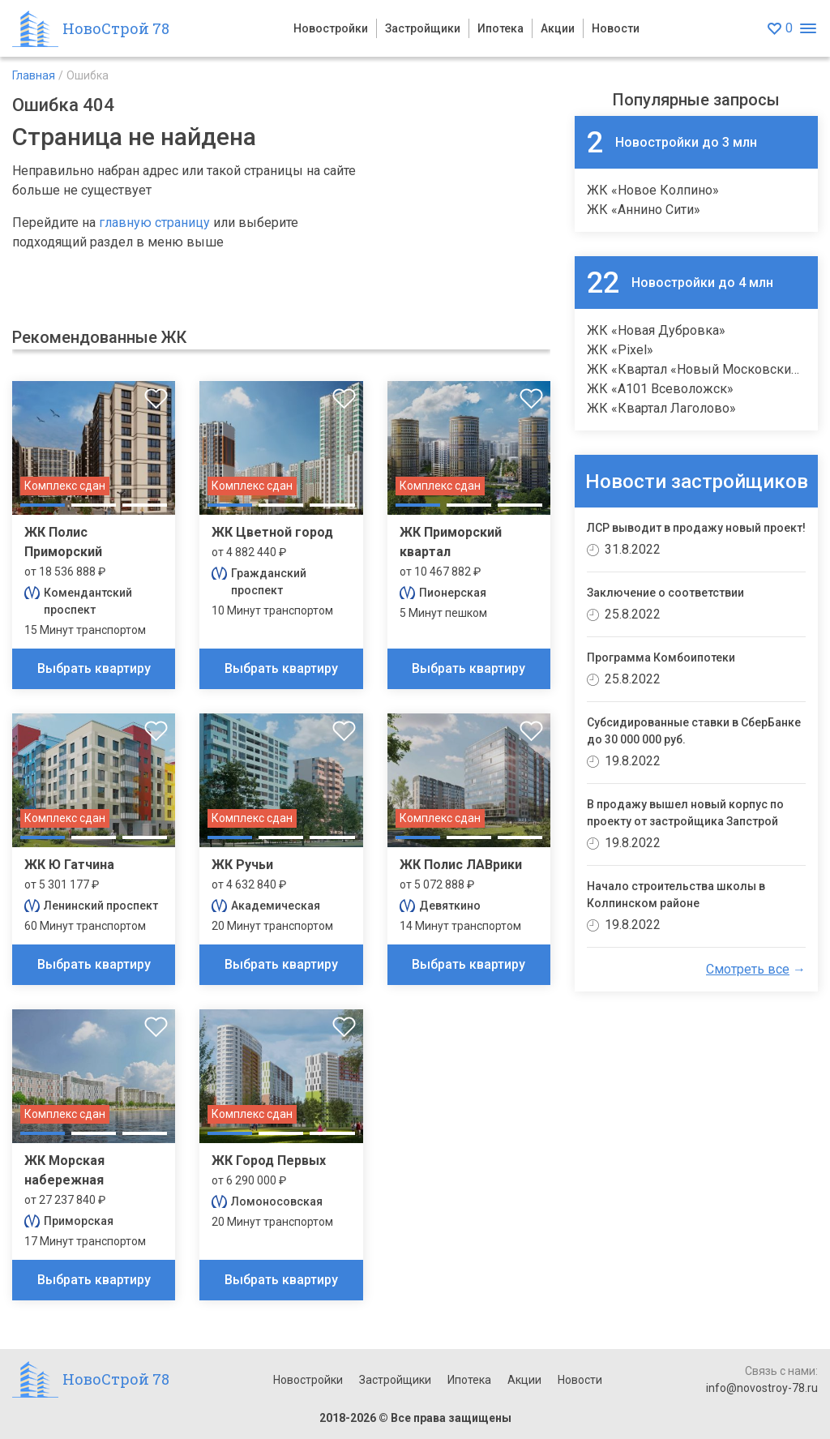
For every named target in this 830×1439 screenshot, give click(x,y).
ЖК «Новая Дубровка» (656, 330)
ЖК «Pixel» (620, 350)
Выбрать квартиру (94, 668)
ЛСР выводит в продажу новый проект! (696, 527)
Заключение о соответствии (665, 592)
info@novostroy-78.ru (762, 1387)
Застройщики (422, 28)
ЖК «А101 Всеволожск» (660, 388)
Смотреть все (747, 969)
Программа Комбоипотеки (661, 657)
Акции (558, 28)
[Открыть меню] (808, 29)
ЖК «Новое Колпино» (653, 190)
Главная (33, 75)
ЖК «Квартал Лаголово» (661, 408)
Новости (616, 28)
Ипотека (500, 28)
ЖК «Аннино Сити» (643, 209)
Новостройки (330, 28)
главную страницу (154, 222)
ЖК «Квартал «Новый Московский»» (699, 369)
